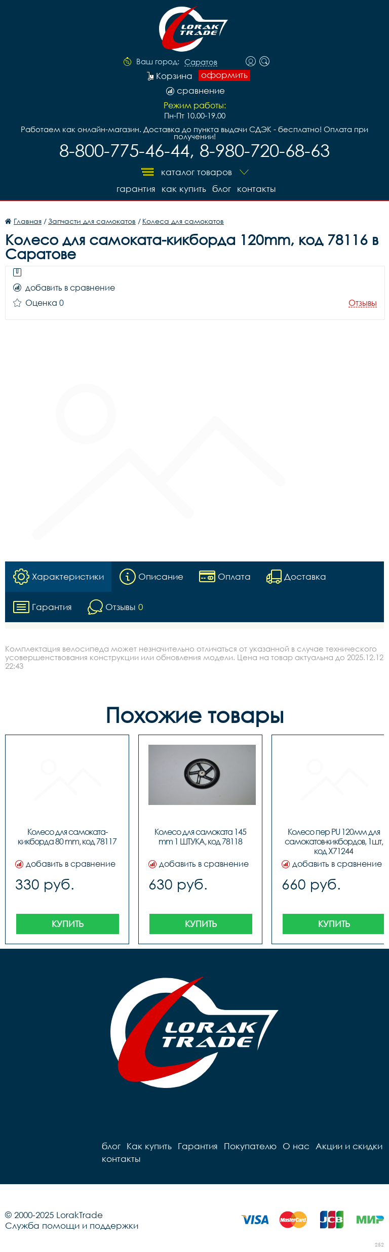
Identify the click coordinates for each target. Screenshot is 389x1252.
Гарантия (135, 188)
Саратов (200, 62)
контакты (256, 188)
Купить (68, 923)
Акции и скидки (349, 1146)
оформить (224, 75)
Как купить (184, 188)
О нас (296, 1146)
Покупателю (250, 1146)
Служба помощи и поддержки (71, 1225)
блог (221, 188)
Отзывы (362, 303)
